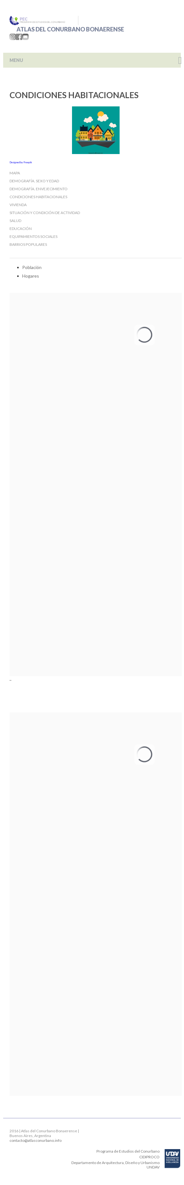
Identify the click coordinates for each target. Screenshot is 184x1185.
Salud (15, 220)
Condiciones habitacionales (38, 196)
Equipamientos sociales (33, 236)
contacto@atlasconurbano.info (36, 1140)
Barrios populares (28, 244)
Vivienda (18, 204)
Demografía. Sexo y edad (34, 180)
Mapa (15, 173)
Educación (21, 228)
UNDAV (153, 1167)
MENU (16, 60)
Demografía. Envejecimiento (39, 188)
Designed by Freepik (21, 162)
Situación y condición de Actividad (45, 212)
